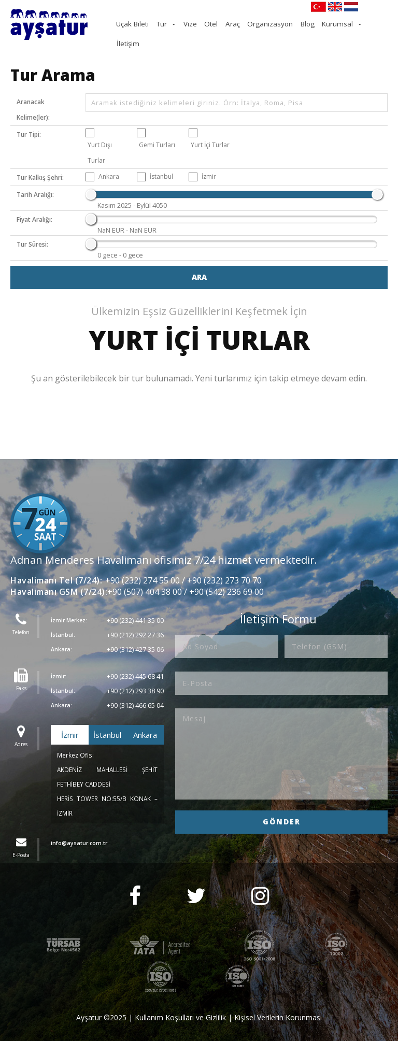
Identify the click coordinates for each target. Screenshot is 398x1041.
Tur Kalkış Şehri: (40, 165)
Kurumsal (337, 23)
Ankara (108, 164)
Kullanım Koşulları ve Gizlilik (180, 1005)
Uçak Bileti (164, 23)
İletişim (375, 23)
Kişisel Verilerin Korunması (278, 1005)
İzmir (209, 164)
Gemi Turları (157, 133)
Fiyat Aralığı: (34, 207)
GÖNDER (282, 809)
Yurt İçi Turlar (210, 133)
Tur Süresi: (32, 232)
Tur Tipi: (29, 122)
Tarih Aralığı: (35, 182)
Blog (312, 23)
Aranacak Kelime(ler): (33, 97)
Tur (189, 23)
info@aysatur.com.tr (79, 830)
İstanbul (161, 164)
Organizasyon (280, 23)
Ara (199, 264)
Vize (214, 23)
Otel (230, 23)
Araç (248, 23)
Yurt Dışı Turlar (100, 141)
